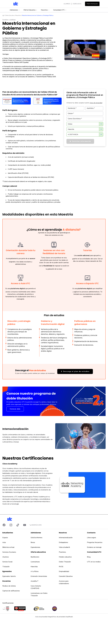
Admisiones (15, 10)
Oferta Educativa (30, 10)
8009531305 (36, 525)
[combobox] (84, 124)
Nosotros (45, 10)
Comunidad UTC (60, 10)
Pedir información (92, 4)
